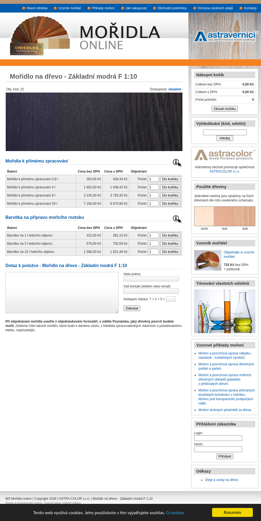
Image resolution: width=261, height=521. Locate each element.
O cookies (175, 513)
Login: (198, 433)
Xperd (38, 502)
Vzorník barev (52, 502)
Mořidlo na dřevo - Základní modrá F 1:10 (123, 499)
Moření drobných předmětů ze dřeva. (225, 410)
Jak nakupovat (136, 8)
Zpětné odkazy (72, 502)
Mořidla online (21, 499)
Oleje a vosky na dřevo (221, 480)
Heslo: (198, 444)
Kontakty (250, 8)
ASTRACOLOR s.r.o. (224, 171)
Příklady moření (103, 8)
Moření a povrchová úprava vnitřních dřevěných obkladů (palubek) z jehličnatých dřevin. (224, 379)
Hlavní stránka (37, 8)
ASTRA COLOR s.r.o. (74, 499)
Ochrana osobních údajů (215, 8)
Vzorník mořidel (69, 8)
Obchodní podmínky (172, 8)
